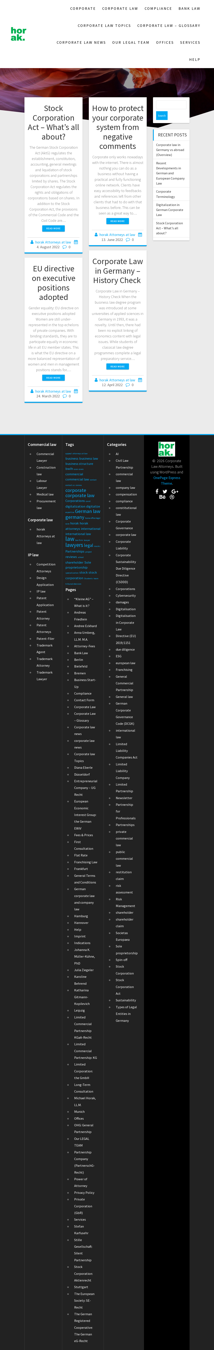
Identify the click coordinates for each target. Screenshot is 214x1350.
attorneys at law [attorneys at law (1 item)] (80, 453)
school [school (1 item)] (81, 557)
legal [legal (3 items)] (88, 545)
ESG (118, 656)
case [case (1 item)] (76, 469)
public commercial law (124, 858)
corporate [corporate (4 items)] (75, 490)
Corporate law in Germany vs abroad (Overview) (170, 141)
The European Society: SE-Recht (84, 1300)
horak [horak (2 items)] (74, 523)
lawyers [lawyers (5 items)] (74, 544)
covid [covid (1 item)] (88, 501)
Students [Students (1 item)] (88, 578)
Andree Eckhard (85, 626)
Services (190, 42)
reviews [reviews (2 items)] (71, 556)
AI (117, 454)
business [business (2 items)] (71, 458)
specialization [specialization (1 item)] (72, 572)
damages (122, 602)
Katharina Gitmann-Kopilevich (82, 997)
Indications (82, 943)
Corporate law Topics (104, 25)
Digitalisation (126, 609)
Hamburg (81, 916)
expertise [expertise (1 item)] (69, 512)
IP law (41, 591)
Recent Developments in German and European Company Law (170, 164)
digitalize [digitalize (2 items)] (93, 506)
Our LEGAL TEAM (131, 42)
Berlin (78, 660)
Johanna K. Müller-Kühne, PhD (84, 956)
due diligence (125, 649)
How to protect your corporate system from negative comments (118, 127)
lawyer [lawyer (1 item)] (87, 540)
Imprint (80, 936)
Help (194, 59)
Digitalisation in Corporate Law (126, 622)
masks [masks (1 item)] (97, 546)
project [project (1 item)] (88, 551)
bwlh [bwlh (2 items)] (69, 468)
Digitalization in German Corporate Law (169, 201)
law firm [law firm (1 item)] (79, 540)
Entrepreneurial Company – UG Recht (85, 788)
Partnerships (125, 825)
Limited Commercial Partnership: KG (85, 1051)
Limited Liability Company (123, 771)
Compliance (158, 8)
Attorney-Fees (84, 646)
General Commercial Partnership (124, 683)
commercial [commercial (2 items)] (74, 474)
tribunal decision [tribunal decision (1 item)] (73, 584)
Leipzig (79, 1010)
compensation (126, 494)
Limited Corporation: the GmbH (83, 1071)
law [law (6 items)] (69, 539)
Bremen (80, 673)
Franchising (124, 670)
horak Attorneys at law (53, 242)
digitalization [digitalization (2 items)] (75, 506)
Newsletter (124, 798)
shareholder (124, 912)
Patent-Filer (45, 638)
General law (124, 697)
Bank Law (189, 8)
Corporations (125, 589)
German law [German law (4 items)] (87, 511)
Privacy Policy (84, 1192)
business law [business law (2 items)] (88, 458)
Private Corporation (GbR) (83, 1206)
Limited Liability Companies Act (127, 751)
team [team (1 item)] (96, 578)
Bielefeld (80, 666)
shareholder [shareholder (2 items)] (74, 562)
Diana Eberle (83, 767)
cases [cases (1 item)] (81, 469)
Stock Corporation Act (125, 987)
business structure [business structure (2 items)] (79, 463)
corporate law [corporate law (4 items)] (79, 495)
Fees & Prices (83, 835)
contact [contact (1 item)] (93, 479)
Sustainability (126, 1000)
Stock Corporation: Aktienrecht (83, 1273)
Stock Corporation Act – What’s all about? (53, 122)
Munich (79, 1111)
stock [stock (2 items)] (83, 572)
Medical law (45, 494)
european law (125, 663)
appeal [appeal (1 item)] (68, 453)
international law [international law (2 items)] (78, 534)
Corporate (83, 8)
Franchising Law (85, 862)
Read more (53, 228)
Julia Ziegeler (84, 970)
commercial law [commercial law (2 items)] (77, 479)
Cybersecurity (126, 595)
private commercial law (124, 838)
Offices (165, 42)
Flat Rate (81, 855)
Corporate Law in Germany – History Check (117, 270)
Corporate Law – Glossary (168, 25)
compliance (124, 501)
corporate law (126, 535)
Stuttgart (81, 1287)
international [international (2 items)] (91, 528)
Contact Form (84, 700)
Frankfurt (81, 869)
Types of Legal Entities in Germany (126, 1014)
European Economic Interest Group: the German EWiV (85, 814)
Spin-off (121, 960)
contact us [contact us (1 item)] (70, 485)
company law (125, 487)
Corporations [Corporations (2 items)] (75, 500)
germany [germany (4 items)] (74, 517)
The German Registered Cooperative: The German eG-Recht (83, 1327)
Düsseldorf (82, 774)
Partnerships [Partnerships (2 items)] (74, 551)
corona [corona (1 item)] (79, 485)
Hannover (81, 923)
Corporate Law (120, 8)
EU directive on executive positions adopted (53, 282)
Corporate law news (81, 42)
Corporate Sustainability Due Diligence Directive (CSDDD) (126, 568)
